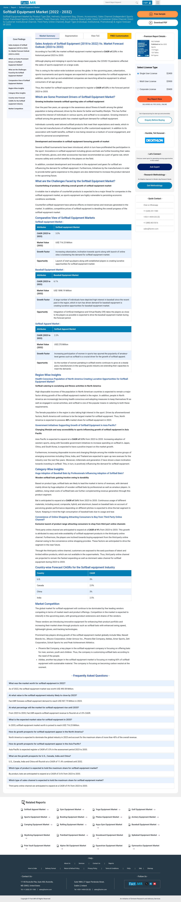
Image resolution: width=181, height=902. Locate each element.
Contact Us (96, 863)
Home (6, 7)
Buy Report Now (154, 99)
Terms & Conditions (112, 868)
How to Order (32, 868)
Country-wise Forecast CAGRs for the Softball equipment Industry (17, 101)
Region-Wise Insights (16, 88)
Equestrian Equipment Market (109, 847)
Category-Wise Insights (17, 93)
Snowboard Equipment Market (109, 836)
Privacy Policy (92, 868)
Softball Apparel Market (36, 809)
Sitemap (150, 868)
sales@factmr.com (45, 889)
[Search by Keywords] (121, 3)
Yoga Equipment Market (108, 809)
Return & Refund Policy (71, 868)
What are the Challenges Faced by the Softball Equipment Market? (17, 73)
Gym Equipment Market (72, 809)
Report (13, 7)
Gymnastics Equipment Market (145, 847)
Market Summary (47, 36)
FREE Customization (119, 36)
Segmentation (71, 36)
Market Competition (16, 109)
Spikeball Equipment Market (146, 835)
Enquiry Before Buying (155, 120)
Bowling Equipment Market (73, 817)
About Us (67, 863)
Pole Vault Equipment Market (37, 847)
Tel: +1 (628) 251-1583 (28, 889)
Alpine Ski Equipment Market (73, 847)
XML (140, 868)
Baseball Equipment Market (145, 824)
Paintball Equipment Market (74, 835)
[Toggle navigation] (157, 2)
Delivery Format (50, 868)
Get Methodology (154, 185)
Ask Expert (155, 167)
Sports (153, 47)
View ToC (95, 36)
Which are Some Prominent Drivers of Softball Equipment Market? (18, 62)
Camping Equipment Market (38, 824)
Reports (111, 863)
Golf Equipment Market (143, 809)
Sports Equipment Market (37, 817)
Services (81, 863)
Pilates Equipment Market (109, 817)
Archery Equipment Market (145, 817)
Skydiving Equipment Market (37, 836)
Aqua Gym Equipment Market (109, 826)
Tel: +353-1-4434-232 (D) (82, 889)
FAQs (129, 868)
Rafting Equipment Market (73, 824)
